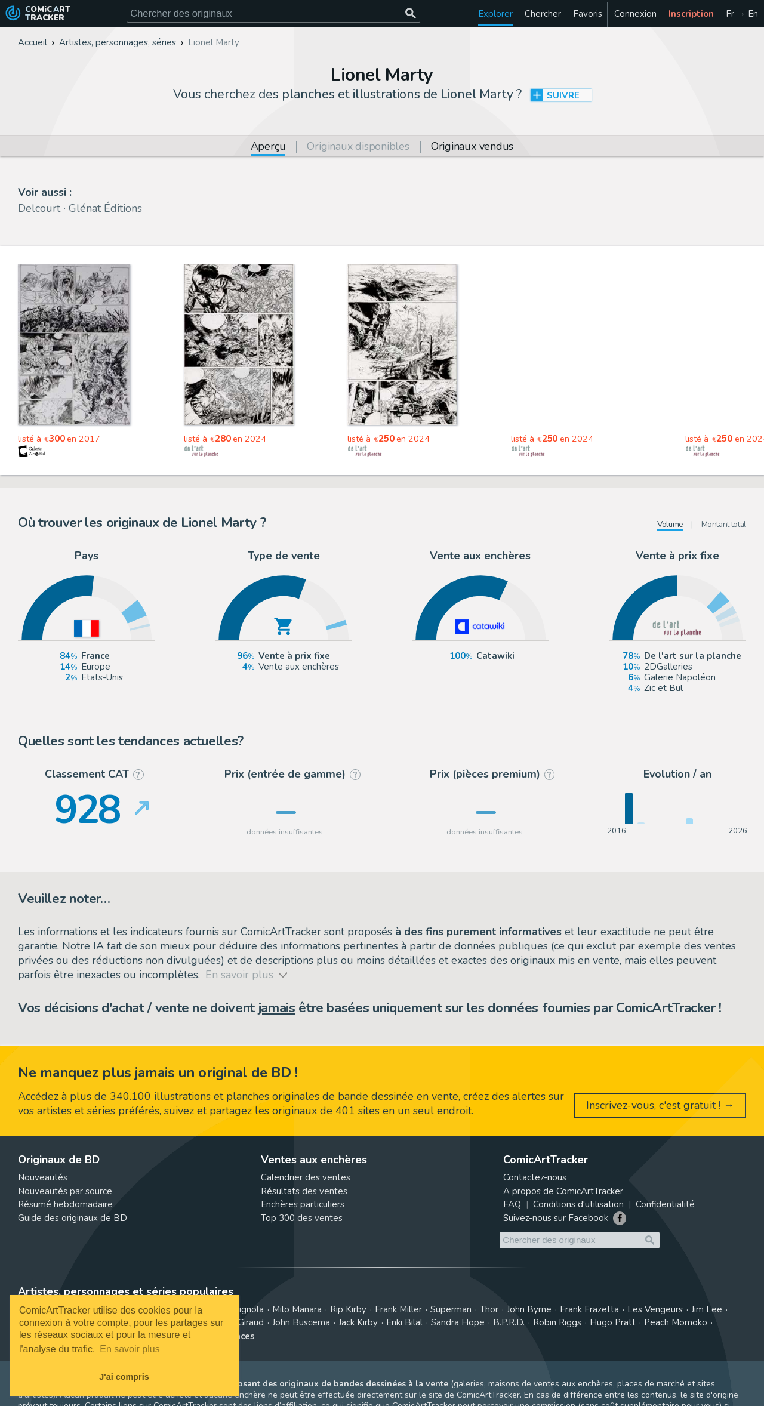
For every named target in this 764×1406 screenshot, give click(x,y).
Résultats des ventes (304, 1191)
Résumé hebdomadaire (65, 1204)
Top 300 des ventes (302, 1218)
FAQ (512, 1204)
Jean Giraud (240, 1322)
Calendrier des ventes (305, 1177)
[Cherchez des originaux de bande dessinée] (274, 13)
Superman (451, 1309)
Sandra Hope (458, 1322)
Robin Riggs (557, 1322)
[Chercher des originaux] (410, 13)
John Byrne (529, 1309)
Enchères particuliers (302, 1204)
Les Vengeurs (655, 1309)
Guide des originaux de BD (72, 1218)
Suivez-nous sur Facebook (555, 1218)
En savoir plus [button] (130, 1349)
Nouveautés (42, 1177)
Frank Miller (398, 1309)
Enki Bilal (404, 1322)
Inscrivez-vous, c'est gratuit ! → (660, 1105)
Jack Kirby (358, 1322)
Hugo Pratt (613, 1322)
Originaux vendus (472, 147)
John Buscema (301, 1322)
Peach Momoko (675, 1322)
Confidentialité (665, 1204)
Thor (489, 1309)
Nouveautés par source (65, 1191)
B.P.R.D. (509, 1322)
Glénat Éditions (105, 208)
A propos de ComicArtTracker (563, 1191)
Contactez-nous (534, 1177)
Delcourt (39, 208)
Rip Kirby (348, 1309)
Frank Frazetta (589, 1309)
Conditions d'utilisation (578, 1204)
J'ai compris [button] (124, 1377)
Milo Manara (297, 1309)
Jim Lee (706, 1309)
